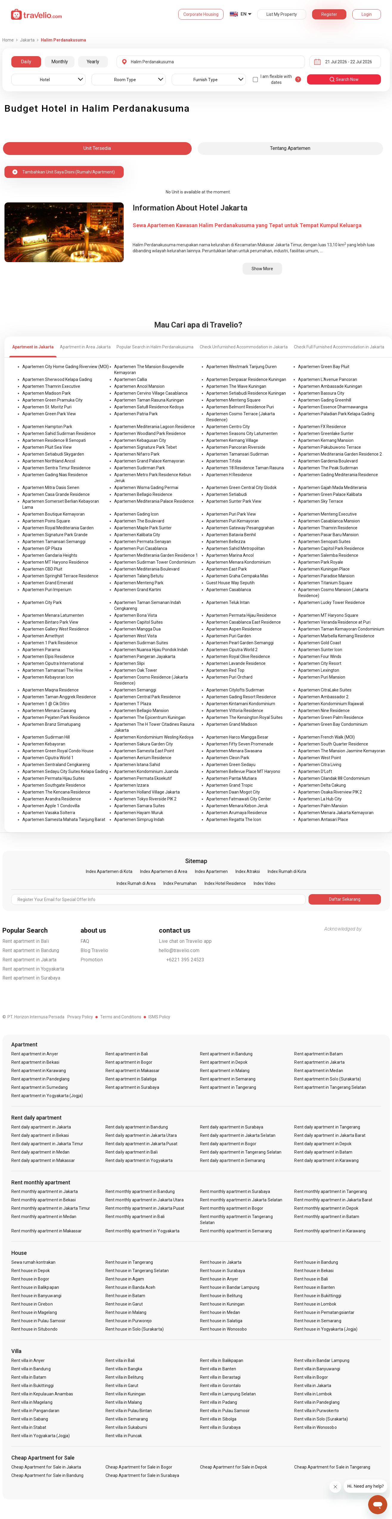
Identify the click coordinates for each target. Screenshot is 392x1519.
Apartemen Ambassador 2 (323, 696)
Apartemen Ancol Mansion (139, 386)
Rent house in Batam (125, 1295)
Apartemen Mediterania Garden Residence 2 (340, 454)
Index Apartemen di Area (163, 871)
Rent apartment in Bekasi (35, 1062)
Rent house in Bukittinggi (317, 1295)
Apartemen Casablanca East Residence (243, 622)
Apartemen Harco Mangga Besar (237, 737)
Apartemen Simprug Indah (139, 819)
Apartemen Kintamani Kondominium (240, 703)
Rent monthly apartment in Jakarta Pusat (145, 1208)
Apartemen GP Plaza (42, 548)
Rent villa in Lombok (313, 1394)
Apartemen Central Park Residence (147, 696)
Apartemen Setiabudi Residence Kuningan (246, 393)
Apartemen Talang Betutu (138, 576)
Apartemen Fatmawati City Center (238, 799)
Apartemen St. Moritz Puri (47, 407)
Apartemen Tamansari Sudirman (237, 454)
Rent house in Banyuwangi (36, 1295)
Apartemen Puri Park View (231, 514)
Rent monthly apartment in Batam (326, 1216)
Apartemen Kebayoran (43, 744)
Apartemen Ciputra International (52, 663)
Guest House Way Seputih (230, 582)
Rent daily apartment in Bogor (228, 1143)
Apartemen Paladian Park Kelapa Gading (336, 413)
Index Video (264, 883)
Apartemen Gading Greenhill (324, 400)
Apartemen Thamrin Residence (327, 527)
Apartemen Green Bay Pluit (323, 366)
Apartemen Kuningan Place (324, 569)
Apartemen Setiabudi (226, 494)
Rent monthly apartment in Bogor (232, 1208)
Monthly (59, 61)
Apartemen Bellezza (225, 541)
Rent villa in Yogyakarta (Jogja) (40, 1435)
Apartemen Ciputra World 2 (232, 649)
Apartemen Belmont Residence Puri (240, 407)
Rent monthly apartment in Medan (44, 1216)
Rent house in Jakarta (220, 1262)
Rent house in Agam (125, 1279)
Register (329, 14)
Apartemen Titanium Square (325, 582)
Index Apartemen (211, 871)
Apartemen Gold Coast (319, 642)
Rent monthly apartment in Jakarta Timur (50, 1208)
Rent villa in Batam (29, 1377)
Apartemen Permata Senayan (142, 541)
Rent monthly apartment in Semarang (236, 1231)
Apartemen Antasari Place (323, 819)
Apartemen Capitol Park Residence (331, 548)
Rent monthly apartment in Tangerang (330, 1191)
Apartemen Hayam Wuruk (138, 812)
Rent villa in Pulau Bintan (129, 1410)
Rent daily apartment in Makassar (43, 1160)
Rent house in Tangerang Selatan (137, 1270)
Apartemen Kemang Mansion (326, 440)
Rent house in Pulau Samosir (38, 1320)
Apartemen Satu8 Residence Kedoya (149, 407)
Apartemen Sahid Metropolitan (235, 548)
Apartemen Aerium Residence (142, 757)
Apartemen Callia (130, 379)
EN (244, 14)
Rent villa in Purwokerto (316, 1410)
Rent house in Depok (30, 1270)
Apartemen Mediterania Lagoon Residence (154, 426)
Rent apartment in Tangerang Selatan (330, 1087)
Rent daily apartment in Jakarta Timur (47, 1143)
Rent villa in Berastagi (220, 1377)
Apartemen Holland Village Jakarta (147, 792)
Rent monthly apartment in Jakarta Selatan (241, 1199)
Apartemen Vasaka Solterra (48, 812)
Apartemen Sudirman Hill (46, 737)
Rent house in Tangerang (129, 1262)
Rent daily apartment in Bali (131, 1152)
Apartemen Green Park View (49, 413)
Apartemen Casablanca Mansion (329, 521)
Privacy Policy (80, 1016)
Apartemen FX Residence (322, 426)
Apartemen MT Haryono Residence (55, 562)
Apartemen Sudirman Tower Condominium (155, 562)
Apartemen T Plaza (132, 703)
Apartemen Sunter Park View (233, 501)
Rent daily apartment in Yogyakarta (139, 1160)
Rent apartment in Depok (223, 1062)
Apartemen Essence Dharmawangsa (333, 407)
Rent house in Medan (220, 1312)
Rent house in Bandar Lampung (229, 1287)
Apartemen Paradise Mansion (326, 576)
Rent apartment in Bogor (129, 1062)
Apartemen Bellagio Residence (143, 494)
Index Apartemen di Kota (109, 871)
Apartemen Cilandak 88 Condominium (334, 778)
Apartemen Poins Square (46, 521)
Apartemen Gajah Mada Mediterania (332, 487)
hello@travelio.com (179, 950)
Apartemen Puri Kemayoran (232, 521)
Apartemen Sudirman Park (139, 467)
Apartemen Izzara (131, 785)
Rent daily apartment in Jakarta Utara (141, 1135)
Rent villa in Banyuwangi (317, 1368)
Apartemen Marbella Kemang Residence (336, 636)
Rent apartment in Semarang (227, 1079)
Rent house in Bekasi (314, 1270)
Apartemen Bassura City (321, 393)
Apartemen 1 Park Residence (50, 642)
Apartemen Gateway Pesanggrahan (240, 527)
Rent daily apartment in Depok (322, 1143)
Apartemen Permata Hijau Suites (53, 778)
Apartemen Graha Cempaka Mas (237, 576)
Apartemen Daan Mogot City (233, 792)
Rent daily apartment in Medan (40, 1152)
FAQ (84, 941)
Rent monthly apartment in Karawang (329, 1231)
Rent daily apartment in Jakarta (41, 1127)
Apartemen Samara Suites (139, 805)
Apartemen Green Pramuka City (52, 400)
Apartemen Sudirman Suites (141, 642)
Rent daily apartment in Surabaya (232, 1127)
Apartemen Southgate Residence (54, 785)
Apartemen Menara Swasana (234, 750)
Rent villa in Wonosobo (315, 1427)
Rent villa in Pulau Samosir (225, 1410)
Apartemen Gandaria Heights (49, 555)
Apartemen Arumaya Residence (236, 812)
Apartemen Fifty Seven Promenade (239, 744)
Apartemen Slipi (129, 663)
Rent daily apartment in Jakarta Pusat (141, 1143)
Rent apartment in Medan (318, 1070)
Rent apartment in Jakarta (29, 960)
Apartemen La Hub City (320, 799)
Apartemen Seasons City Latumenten (242, 433)
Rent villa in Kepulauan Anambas (42, 1394)
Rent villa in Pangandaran (35, 1410)
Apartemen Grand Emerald (47, 582)
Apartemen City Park (42, 602)
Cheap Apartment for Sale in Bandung (47, 1475)
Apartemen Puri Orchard (229, 677)
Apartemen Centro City (228, 426)
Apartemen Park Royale (320, 562)
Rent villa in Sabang (29, 1419)
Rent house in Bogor (30, 1279)
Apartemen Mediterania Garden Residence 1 (156, 555)
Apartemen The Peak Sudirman (328, 467)
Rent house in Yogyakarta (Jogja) (325, 1329)
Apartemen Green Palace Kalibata (330, 494)
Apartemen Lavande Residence (236, 663)
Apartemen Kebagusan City (140, 440)
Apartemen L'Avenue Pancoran (327, 379)
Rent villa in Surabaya (220, 1427)
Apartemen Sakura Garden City (143, 744)
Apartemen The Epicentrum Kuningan (149, 717)
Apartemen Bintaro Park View (50, 622)
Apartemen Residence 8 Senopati (54, 440)
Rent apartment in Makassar (132, 1070)
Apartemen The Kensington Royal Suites (244, 717)
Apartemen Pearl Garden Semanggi (240, 642)
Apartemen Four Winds (319, 656)
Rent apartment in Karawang (38, 1070)
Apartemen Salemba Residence (328, 555)
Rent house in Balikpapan (35, 1287)
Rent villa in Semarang (127, 1419)
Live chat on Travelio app (185, 941)
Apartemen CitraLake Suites (324, 690)
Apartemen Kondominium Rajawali (331, 703)
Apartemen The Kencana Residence (56, 792)
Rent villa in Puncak (124, 1435)
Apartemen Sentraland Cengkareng (56, 764)
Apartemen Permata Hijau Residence (241, 615)
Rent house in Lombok (315, 1304)
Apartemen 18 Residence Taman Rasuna (245, 467)
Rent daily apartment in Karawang (326, 1160)
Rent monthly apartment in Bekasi (43, 1199)
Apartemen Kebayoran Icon (48, 677)
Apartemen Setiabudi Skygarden (53, 454)
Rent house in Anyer (219, 1279)
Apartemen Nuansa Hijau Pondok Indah (151, 649)
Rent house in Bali (311, 1279)
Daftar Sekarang (344, 899)
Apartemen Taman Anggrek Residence (59, 696)
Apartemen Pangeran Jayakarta (144, 656)
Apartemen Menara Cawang (49, 710)
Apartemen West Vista (135, 636)
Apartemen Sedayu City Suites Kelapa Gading (65, 771)
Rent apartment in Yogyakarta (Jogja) (47, 1095)
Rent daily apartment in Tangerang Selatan (240, 1152)
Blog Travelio (94, 950)
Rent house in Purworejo (129, 1320)
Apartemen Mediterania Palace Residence (154, 501)
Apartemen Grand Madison (231, 724)
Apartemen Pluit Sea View (47, 447)
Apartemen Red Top (225, 670)
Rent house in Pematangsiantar (324, 1312)
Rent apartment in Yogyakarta (33, 969)
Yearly (93, 61)
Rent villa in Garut (122, 1385)
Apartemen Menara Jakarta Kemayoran (336, 812)
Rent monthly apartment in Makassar (46, 1231)
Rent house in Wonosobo (223, 1329)
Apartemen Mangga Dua (137, 629)
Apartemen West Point (319, 757)
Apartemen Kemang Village (232, 440)
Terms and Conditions (120, 1016)
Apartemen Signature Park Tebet (145, 447)
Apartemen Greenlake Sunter (326, 433)
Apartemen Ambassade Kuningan (330, 386)
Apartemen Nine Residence (324, 710)
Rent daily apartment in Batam (323, 1152)
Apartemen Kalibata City (137, 534)
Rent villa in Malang (124, 1402)
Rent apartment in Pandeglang (40, 1079)
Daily (26, 61)
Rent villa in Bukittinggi (32, 1385)
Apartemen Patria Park (136, 413)
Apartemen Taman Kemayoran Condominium (341, 629)
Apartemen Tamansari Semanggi (54, 541)
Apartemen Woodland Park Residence (150, 433)
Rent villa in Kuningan (125, 1394)
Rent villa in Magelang (31, 1402)
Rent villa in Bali (120, 1360)
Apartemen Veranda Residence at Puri (334, 622)
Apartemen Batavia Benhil (231, 534)
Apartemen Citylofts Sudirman (235, 690)
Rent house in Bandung (316, 1262)
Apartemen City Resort (319, 663)
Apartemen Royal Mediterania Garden (58, 527)
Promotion (91, 960)
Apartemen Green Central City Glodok (241, 487)
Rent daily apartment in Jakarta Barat (329, 1135)
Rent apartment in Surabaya (31, 978)
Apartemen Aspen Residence (234, 629)
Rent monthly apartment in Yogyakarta (142, 1231)
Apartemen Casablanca (228, 589)
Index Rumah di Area (136, 883)
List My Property (282, 14)
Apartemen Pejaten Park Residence (56, 717)
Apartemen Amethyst (43, 636)
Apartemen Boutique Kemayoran (53, 514)
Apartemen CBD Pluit (42, 569)
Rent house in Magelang (34, 1312)
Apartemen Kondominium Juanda (146, 771)
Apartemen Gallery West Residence (55, 629)
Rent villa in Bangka (124, 1368)
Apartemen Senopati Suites (324, 541)
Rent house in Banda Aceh (130, 1287)
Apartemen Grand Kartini (137, 589)
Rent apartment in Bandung (30, 950)
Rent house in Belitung (221, 1295)
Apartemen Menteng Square (233, 400)
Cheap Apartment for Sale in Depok (233, 1467)
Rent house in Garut (124, 1304)
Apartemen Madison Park (46, 393)
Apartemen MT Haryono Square (328, 615)
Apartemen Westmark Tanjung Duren (241, 366)
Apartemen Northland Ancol (48, 461)
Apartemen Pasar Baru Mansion (328, 534)
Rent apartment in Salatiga (131, 1079)
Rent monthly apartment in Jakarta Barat (333, 1199)
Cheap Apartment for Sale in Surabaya (142, 1475)
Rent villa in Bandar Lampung (321, 1360)
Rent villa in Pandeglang (316, 1402)
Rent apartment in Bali (25, 941)
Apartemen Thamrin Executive (51, 386)
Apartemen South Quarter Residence (333, 744)
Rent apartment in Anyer (34, 1053)
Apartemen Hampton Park (47, 426)
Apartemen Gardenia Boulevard (328, 461)
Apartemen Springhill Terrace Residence (60, 576)
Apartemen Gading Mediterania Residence (338, 474)
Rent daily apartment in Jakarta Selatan (237, 1135)
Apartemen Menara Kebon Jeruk (237, 805)
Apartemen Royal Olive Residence (238, 656)
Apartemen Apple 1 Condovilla (51, 805)
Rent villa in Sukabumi (126, 1427)
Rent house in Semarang (317, 1320)
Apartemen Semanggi (135, 690)
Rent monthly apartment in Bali (135, 1216)
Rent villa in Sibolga (218, 1419)
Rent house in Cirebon (32, 1304)
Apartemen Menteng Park (138, 582)
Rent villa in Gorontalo (220, 1385)
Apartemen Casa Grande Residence (56, 494)
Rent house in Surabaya (222, 1270)
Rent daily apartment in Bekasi (40, 1135)
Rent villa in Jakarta (312, 1385)
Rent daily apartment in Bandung (137, 1127)
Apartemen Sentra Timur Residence (56, 467)
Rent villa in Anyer (28, 1360)
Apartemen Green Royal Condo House (58, 750)
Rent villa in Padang (218, 1402)
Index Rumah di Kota (287, 871)
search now (344, 79)
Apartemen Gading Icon (136, 514)
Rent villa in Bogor (311, 1377)
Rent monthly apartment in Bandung (140, 1191)
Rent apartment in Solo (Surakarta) (327, 1079)
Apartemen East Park (226, 569)
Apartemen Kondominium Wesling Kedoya (153, 737)
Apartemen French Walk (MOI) (326, 737)
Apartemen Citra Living (319, 764)
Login (367, 14)
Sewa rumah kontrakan (33, 1262)
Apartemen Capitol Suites (138, 622)
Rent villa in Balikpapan (221, 1360)
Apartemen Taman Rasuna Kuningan (149, 400)
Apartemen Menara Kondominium (238, 562)
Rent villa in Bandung (31, 1368)
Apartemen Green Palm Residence (330, 717)
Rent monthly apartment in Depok (326, 1208)
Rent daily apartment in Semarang (232, 1160)
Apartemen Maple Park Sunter (143, 527)
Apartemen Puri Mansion (321, 677)
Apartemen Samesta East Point (144, 750)
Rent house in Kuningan (222, 1304)
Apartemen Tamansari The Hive (52, 670)
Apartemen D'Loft (315, 771)
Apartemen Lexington (318, 670)
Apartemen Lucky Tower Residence (331, 602)
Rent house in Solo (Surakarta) (135, 1329)
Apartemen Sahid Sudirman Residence (59, 433)
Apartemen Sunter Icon (320, 649)
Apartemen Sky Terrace (320, 501)
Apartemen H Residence (229, 474)
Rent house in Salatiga (221, 1320)
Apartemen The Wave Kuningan (236, 386)
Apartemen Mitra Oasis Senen (50, 487)
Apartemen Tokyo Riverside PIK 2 (145, 799)
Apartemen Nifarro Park (136, 454)
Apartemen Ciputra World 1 (48, 757)
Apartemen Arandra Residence (51, 799)
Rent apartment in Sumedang (39, 1087)
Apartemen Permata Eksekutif (143, 778)
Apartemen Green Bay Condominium (333, 724)
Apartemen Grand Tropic (229, 785)
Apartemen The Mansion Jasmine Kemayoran (341, 750)
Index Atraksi (247, 871)
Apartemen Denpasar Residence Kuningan (246, 379)
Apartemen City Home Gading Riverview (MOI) (65, 366)
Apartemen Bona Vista (135, 615)
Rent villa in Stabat (29, 1427)
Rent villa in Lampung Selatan (228, 1394)
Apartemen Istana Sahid (137, 764)
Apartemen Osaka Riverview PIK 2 (330, 792)
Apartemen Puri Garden (228, 636)
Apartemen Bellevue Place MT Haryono (243, 771)
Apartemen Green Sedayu (230, 764)
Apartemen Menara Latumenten (53, 615)
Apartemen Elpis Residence (48, 656)
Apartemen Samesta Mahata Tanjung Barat (63, 819)
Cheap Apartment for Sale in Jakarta (46, 1467)
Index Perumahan (180, 883)
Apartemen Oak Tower (135, 670)
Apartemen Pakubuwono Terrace (329, 447)
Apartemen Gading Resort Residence (241, 696)
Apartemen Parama (41, 649)
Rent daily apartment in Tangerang (327, 1127)
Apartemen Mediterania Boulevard (146, 569)
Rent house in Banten (314, 1287)
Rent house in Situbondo (34, 1329)
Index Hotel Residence (225, 883)
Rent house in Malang (126, 1312)
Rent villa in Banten (218, 1368)
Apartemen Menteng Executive (327, 514)
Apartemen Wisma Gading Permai (146, 487)
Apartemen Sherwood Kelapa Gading (57, 379)
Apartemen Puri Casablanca (140, 548)
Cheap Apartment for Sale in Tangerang (332, 1467)
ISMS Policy (159, 1016)
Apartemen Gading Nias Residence (55, 474)
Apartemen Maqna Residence (50, 690)
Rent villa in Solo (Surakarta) (321, 1419)
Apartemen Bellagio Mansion (141, 710)
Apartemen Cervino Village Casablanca (151, 393)
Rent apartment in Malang (225, 1070)
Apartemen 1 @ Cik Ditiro (45, 703)
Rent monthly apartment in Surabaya (235, 1191)
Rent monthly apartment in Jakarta (44, 1191)
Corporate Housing (201, 14)
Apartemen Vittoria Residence (234, 710)
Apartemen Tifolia (223, 461)
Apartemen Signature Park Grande (55, 534)
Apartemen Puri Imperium (47, 589)
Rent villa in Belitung (124, 1377)
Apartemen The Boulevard (139, 521)
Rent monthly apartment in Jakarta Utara (145, 1199)
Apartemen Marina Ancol (230, 555)
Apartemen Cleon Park (227, 757)
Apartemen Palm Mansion (323, 805)
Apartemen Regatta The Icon (233, 819)
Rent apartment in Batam (318, 1053)
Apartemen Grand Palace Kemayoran (149, 461)
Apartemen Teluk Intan (228, 602)
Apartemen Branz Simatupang (51, 724)
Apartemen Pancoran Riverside (235, 447)
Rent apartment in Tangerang (228, 1087)
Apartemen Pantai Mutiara (231, 778)
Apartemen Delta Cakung (322, 785)
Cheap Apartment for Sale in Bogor (139, 1467)
